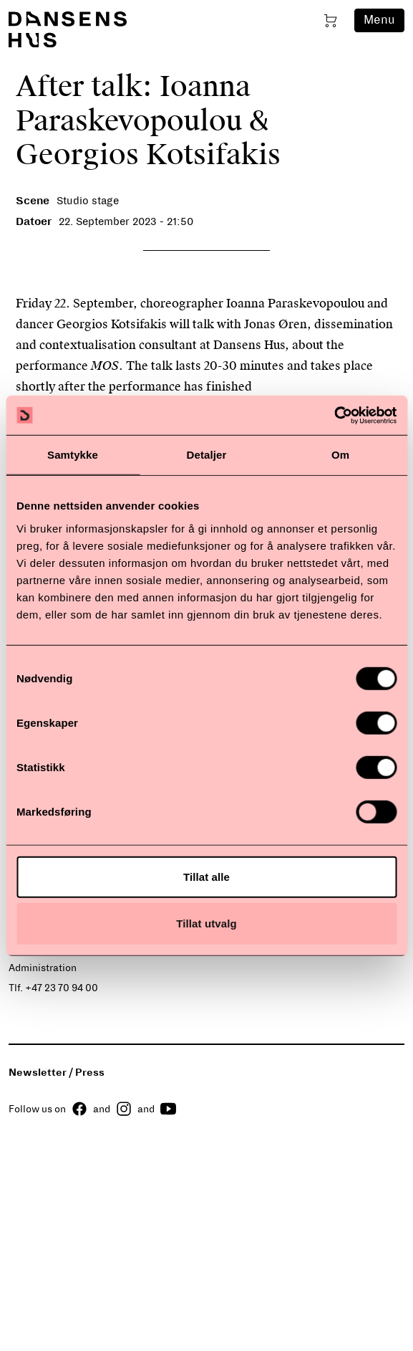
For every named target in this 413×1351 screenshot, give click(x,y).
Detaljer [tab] (207, 455)
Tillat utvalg (206, 923)
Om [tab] (340, 455)
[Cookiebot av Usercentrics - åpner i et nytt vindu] (334, 415)
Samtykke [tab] (72, 455)
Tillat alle (206, 876)
